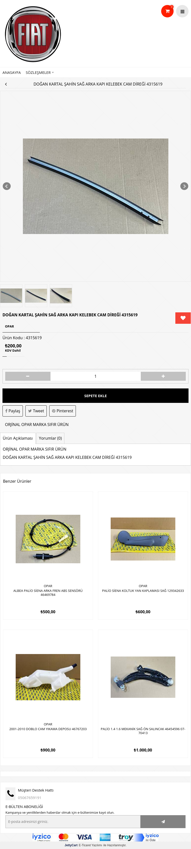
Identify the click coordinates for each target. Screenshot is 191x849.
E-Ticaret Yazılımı (83, 845)
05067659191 (29, 797)
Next (184, 186)
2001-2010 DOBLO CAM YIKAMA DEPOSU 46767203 (48, 729)
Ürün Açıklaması (18, 438)
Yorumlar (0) (50, 438)
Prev (7, 186)
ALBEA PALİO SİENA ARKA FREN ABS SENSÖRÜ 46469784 (48, 593)
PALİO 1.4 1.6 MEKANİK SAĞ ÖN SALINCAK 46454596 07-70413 (143, 731)
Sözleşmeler (40, 72)
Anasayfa (11, 72)
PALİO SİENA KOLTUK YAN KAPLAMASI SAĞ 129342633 (143, 591)
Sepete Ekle (95, 395)
